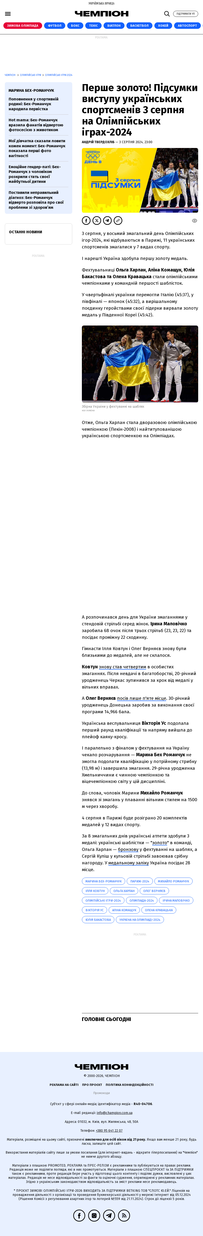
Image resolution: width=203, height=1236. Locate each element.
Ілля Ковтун (95, 891)
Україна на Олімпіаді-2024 (139, 920)
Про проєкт (92, 1085)
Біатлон (114, 25)
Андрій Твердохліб (98, 142)
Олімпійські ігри (30, 75)
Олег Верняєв (154, 891)
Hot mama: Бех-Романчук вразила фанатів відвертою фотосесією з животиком (36, 124)
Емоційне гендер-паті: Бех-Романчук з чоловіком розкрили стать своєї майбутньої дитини (35, 174)
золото (159, 842)
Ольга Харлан (124, 891)
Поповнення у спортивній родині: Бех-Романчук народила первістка (34, 104)
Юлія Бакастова (98, 920)
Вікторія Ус (94, 910)
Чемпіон (10, 75)
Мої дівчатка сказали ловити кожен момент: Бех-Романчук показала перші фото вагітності (37, 148)
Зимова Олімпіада (22, 25)
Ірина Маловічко (176, 900)
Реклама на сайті (64, 1085)
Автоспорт (187, 25)
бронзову (128, 849)
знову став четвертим (122, 667)
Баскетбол (139, 25)
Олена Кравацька (159, 910)
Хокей (163, 25)
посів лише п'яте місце (141, 698)
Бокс (75, 25)
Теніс (93, 25)
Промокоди (101, 1093)
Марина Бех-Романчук (103, 881)
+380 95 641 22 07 (109, 1131)
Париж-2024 (139, 881)
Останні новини (25, 232)
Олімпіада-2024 (142, 900)
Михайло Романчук (173, 881)
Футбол (54, 25)
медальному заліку (128, 863)
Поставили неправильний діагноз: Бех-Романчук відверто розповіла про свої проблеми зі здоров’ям (36, 200)
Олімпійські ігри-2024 (58, 75)
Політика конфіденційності (129, 1085)
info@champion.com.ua (114, 1113)
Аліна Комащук (124, 910)
